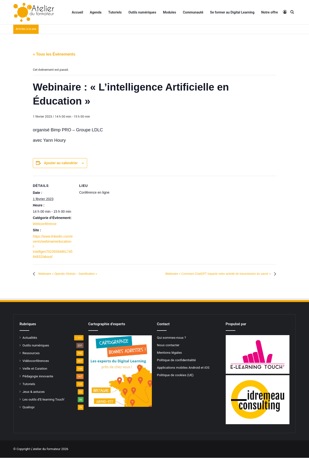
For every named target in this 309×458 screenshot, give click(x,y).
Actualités (29, 338)
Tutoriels (115, 12)
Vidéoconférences (35, 361)
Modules (169, 12)
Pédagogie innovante (37, 376)
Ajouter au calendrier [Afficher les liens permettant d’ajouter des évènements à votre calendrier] (61, 163)
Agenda (95, 12)
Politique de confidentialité (176, 360)
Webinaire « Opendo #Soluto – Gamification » (77, 274)
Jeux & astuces (33, 392)
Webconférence (44, 224)
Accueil (77, 12)
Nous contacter (168, 345)
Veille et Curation (34, 369)
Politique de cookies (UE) (175, 375)
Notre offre (269, 12)
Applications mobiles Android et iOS (183, 368)
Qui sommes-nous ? (171, 338)
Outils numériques (142, 12)
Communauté (193, 12)
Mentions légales (169, 353)
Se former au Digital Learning (232, 12)
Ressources (31, 353)
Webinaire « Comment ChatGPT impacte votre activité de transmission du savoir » (201, 274)
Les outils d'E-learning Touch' (43, 400)
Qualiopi (28, 407)
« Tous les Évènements (54, 54)
